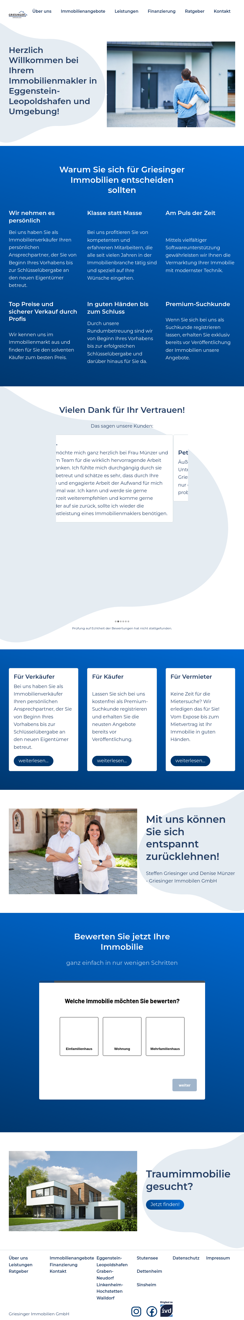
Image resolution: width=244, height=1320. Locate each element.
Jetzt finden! (165, 1204)
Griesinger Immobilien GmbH (39, 1313)
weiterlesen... (33, 761)
